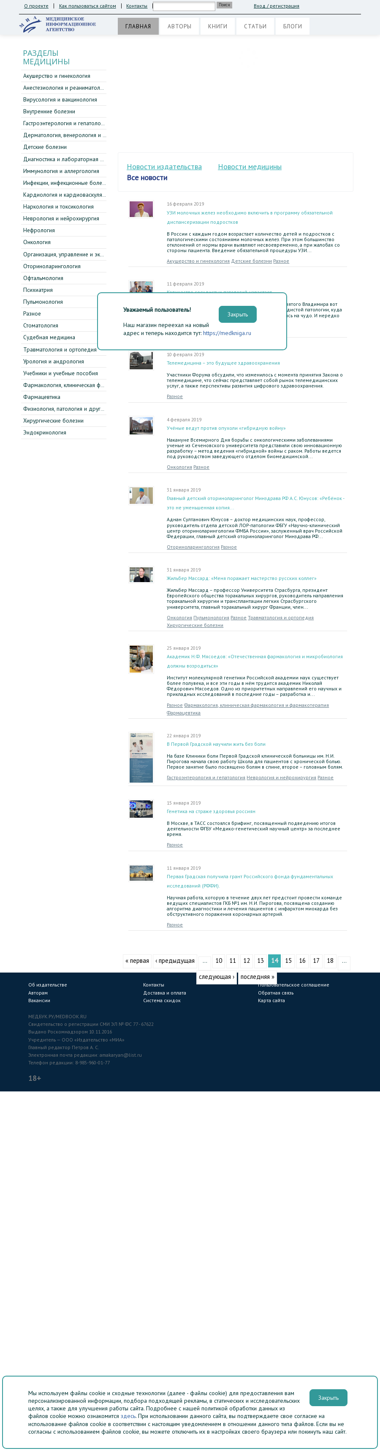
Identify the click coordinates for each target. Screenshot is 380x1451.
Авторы (180, 26)
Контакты (136, 5)
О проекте (36, 5)
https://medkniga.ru (227, 333)
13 (260, 960)
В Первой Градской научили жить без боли (216, 744)
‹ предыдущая (175, 960)
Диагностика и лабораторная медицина (74, 159)
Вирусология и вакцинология (60, 99)
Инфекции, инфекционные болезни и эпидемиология (90, 183)
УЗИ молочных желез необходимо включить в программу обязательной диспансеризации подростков (250, 217)
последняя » (257, 977)
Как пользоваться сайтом (87, 5)
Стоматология (40, 325)
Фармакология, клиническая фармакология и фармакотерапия (103, 385)
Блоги (292, 26)
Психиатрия (38, 290)
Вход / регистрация (276, 5)
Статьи (255, 26)
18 (330, 960)
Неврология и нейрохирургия (61, 218)
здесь (128, 1416)
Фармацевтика (41, 397)
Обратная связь (275, 992)
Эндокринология (44, 432)
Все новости (147, 177)
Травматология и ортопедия (60, 349)
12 (246, 960)
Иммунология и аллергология (61, 171)
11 (232, 960)
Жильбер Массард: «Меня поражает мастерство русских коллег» (242, 578)
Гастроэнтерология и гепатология (66, 123)
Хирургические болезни (53, 420)
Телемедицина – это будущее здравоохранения (223, 363)
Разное (32, 313)
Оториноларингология (52, 266)
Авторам (38, 992)
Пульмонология (43, 301)
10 (218, 960)
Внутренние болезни (49, 111)
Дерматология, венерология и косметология (80, 135)
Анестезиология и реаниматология (67, 87)
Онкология (37, 242)
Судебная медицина (49, 337)
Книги (218, 26)
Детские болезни (45, 147)
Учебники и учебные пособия (60, 373)
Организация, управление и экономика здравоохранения (96, 254)
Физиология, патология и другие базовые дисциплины (93, 408)
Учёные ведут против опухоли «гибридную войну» (226, 428)
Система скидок (162, 1000)
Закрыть (328, 1398)
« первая (137, 960)
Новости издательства (164, 166)
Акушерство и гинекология (56, 76)
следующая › (216, 977)
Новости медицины (250, 166)
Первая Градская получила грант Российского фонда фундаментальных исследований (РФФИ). (250, 881)
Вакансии (39, 1000)
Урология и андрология (53, 361)
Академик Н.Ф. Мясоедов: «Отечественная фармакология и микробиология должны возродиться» (255, 661)
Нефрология (39, 230)
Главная (138, 26)
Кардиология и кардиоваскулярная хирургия (81, 194)
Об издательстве (47, 984)
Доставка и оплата (164, 992)
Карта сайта (271, 1000)
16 (302, 960)
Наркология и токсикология (58, 206)
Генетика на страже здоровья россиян (211, 811)
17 (316, 960)
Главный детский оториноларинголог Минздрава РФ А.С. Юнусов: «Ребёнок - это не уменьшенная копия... (255, 503)
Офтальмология (43, 278)
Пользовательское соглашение (293, 984)
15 (288, 960)
